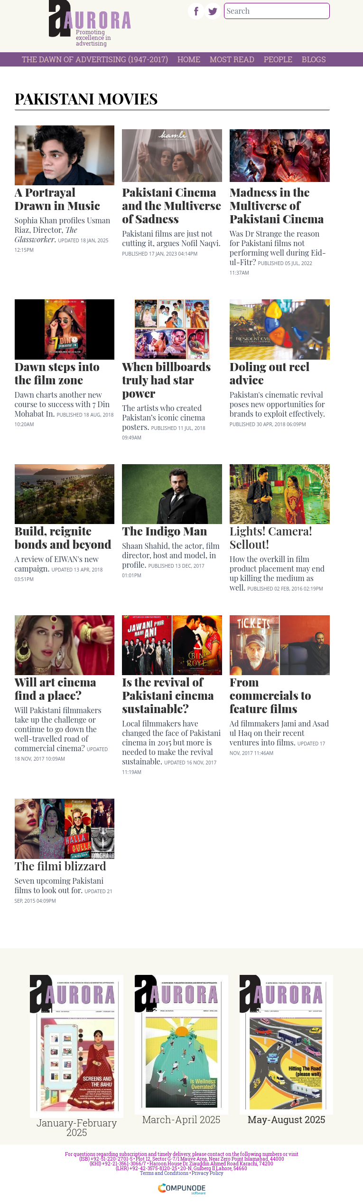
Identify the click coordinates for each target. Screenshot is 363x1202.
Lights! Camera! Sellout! (271, 537)
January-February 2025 (77, 1127)
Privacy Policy (207, 1173)
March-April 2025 (181, 1119)
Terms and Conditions (164, 1173)
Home (188, 59)
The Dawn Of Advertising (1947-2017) (95, 59)
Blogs (314, 59)
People (278, 59)
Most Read (232, 59)
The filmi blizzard (60, 865)
